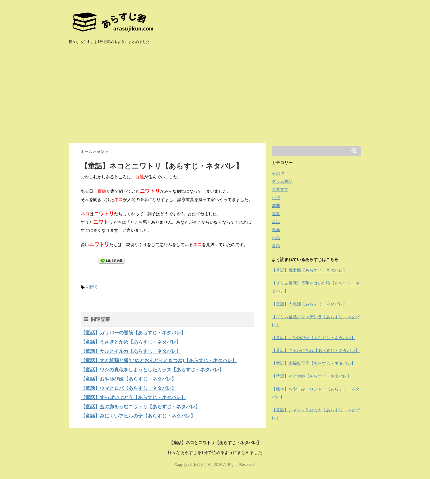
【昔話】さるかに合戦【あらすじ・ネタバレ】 (316, 350)
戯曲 (276, 205)
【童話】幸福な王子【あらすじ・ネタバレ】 (313, 363)
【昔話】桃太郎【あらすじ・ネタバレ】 (309, 270)
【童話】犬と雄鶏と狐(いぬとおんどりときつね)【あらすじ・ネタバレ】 (159, 360)
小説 (276, 197)
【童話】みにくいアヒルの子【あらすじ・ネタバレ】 (138, 415)
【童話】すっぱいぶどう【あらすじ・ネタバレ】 (133, 397)
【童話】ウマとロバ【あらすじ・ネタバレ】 (128, 388)
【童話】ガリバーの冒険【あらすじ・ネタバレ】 (133, 332)
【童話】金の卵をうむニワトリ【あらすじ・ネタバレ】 (140, 406)
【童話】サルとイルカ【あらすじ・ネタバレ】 (131, 351)
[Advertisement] (215, 98)
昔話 (276, 221)
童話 (93, 287)
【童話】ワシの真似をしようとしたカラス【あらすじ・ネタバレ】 (152, 369)
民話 (276, 237)
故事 (276, 213)
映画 (276, 229)
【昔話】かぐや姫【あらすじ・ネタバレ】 (311, 376)
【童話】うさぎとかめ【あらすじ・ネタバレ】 (131, 341)
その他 (278, 173)
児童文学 (280, 189)
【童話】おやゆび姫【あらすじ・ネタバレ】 (128, 378)
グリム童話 (282, 181)
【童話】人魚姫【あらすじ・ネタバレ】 (309, 304)
